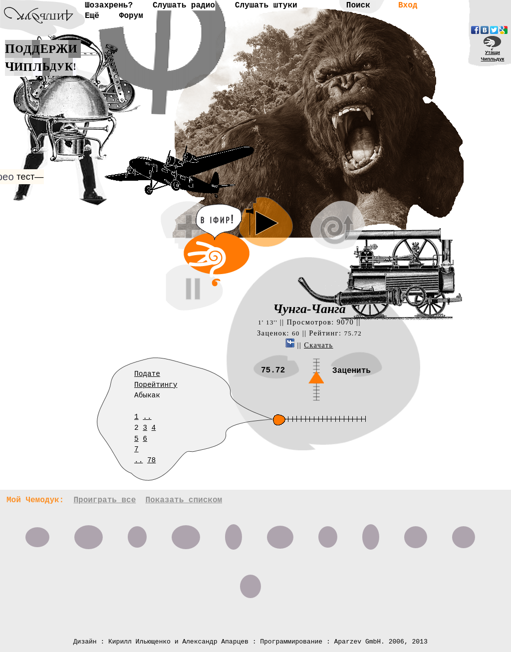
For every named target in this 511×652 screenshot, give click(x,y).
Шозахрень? (109, 5)
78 (151, 460)
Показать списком (183, 500)
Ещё (92, 15)
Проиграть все (104, 500)
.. (147, 417)
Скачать (318, 345)
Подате (147, 374)
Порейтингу (155, 385)
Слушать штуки (266, 5)
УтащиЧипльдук (493, 55)
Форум (131, 15)
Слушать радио (184, 5)
